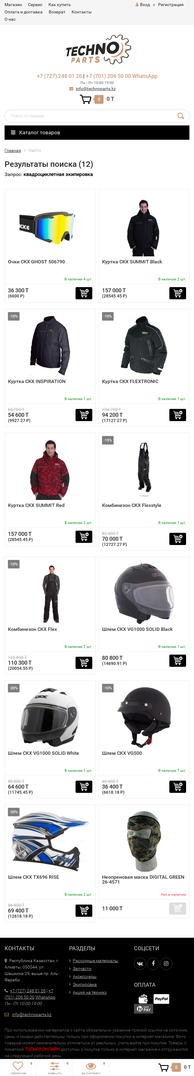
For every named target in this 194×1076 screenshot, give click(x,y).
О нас (10, 19)
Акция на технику (90, 992)
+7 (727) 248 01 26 (59, 76)
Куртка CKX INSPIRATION (36, 381)
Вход (143, 4)
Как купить (59, 4)
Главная (13, 150)
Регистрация (171, 4)
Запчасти (82, 968)
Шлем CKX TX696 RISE (33, 877)
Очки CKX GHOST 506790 (36, 262)
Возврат (57, 11)
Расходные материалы (95, 960)
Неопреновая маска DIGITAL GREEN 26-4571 (143, 879)
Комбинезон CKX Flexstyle (131, 505)
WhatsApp (144, 76)
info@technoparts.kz (96, 88)
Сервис (35, 4)
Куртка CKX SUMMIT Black (132, 262)
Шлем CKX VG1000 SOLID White (43, 753)
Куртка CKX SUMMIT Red (36, 505)
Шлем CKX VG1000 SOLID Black (137, 629)
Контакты (82, 11)
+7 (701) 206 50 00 (108, 76)
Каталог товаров (35, 132)
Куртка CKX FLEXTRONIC (130, 381)
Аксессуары (85, 976)
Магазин (13, 4)
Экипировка (85, 984)
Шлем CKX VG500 (122, 753)
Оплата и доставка (24, 11)
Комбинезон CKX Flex (32, 629)
